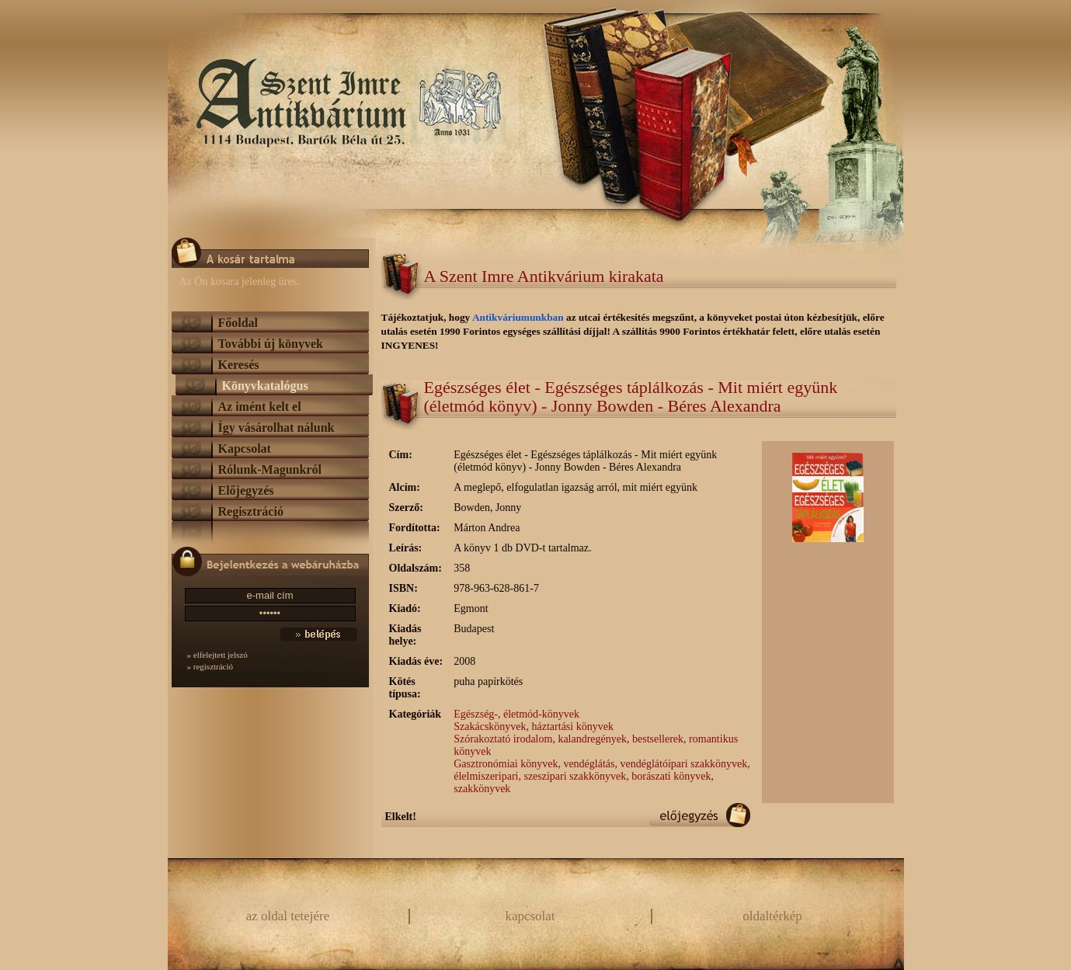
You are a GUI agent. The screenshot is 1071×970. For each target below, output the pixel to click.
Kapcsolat (244, 448)
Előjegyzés (246, 490)
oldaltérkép (772, 916)
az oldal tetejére (288, 916)
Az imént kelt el (259, 406)
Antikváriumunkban (519, 317)
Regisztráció (250, 511)
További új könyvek (270, 343)
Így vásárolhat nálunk (276, 427)
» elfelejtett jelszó (217, 654)
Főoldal (238, 322)
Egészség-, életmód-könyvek (516, 714)
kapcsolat (530, 916)
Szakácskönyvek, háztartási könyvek (534, 726)
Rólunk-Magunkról (270, 469)
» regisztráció (210, 666)
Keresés (238, 364)
